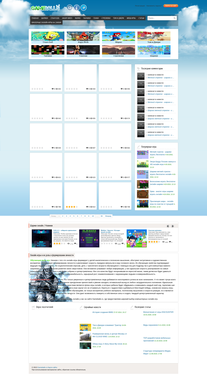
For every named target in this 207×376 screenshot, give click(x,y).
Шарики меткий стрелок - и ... (161, 110)
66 (102, 216)
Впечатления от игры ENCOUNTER (158, 312)
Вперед (108, 216)
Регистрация (140, 6)
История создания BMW (103, 312)
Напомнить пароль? (154, 6)
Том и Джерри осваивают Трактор (107, 325)
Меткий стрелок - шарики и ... (161, 78)
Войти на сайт (170, 6)
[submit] (174, 18)
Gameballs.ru (42, 367)
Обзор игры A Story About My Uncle (107, 344)
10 (93, 216)
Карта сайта (52, 367)
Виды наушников (150, 325)
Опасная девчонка (154, 230)
